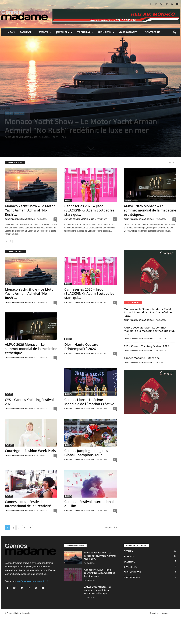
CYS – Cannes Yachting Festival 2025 (29, 401)
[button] (174, 32)
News (11, 32)
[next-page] (11, 241)
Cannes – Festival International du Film (89, 503)
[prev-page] (6, 241)
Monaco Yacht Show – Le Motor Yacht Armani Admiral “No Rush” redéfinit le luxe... (148, 312)
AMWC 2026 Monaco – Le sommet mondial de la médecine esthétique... (150, 210)
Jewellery (64, 32)
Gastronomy (129, 32)
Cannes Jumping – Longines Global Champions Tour (86, 452)
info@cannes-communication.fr (32, 581)
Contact (165, 613)
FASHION (9, 445)
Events (45, 32)
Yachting (85, 32)
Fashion (27, 32)
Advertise (154, 613)
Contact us (152, 32)
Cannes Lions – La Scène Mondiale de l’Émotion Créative (89, 401)
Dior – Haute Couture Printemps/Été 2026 (81, 346)
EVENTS (9, 113)
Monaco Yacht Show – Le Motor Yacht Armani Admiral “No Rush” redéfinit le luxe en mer (82, 125)
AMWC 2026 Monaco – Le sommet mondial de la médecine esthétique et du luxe (150, 331)
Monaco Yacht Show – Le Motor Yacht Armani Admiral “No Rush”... (30, 210)
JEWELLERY (130, 567)
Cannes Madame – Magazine (142, 358)
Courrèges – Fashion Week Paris (30, 450)
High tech (106, 32)
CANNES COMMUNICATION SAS (22, 137)
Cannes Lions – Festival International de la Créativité (28, 503)
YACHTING (19, 113)
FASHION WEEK (132, 572)
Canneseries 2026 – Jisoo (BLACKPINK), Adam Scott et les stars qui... (89, 210)
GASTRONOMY (132, 577)
